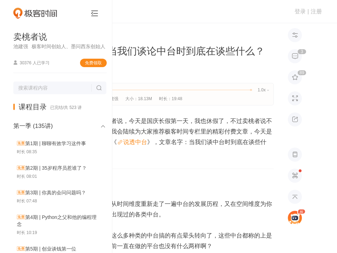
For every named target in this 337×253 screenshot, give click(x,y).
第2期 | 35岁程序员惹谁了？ (56, 168)
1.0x (263, 89)
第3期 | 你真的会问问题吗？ (55, 192)
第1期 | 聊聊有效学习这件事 (55, 143)
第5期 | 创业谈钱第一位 (50, 249)
